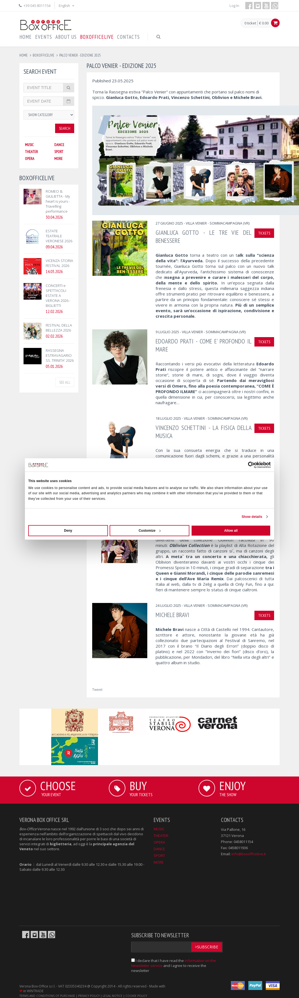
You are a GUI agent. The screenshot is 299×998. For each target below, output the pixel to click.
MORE (58, 158)
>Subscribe (206, 946)
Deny (68, 531)
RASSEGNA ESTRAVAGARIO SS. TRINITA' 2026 (60, 355)
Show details (252, 517)
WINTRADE (35, 991)
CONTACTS (128, 37)
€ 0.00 (264, 23)
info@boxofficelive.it (248, 853)
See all (64, 382)
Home (23, 55)
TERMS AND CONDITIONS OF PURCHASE (47, 996)
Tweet (97, 689)
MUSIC (29, 144)
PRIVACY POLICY (89, 996)
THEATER (31, 151)
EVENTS (43, 37)
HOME (25, 37)
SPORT (58, 151)
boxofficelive (43, 55)
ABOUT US (66, 37)
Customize (150, 531)
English (67, 5)
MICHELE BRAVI (172, 615)
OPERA (29, 158)
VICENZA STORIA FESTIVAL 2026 (59, 263)
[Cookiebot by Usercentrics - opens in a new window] (246, 465)
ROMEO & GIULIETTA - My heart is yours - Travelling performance (58, 201)
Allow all (231, 531)
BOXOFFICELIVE (97, 37)
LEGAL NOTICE (112, 996)
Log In (234, 5)
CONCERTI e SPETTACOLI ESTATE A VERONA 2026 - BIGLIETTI (58, 295)
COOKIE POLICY (136, 996)
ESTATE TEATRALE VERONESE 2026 (59, 235)
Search (64, 128)
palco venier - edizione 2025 (80, 55)
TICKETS (264, 233)
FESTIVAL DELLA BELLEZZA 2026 (59, 328)
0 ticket (250, 23)
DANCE (59, 144)
